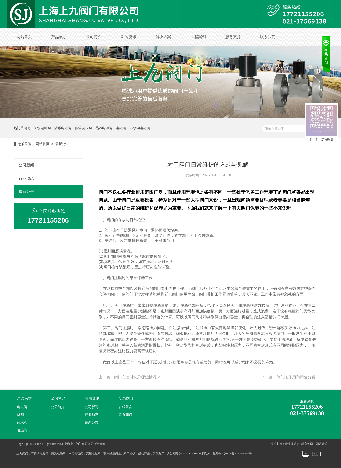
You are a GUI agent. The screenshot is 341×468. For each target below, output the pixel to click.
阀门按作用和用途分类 (296, 377)
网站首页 (24, 37)
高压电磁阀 (93, 453)
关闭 (334, 101)
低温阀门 (24, 430)
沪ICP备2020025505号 (238, 453)
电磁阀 (121, 128)
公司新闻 (26, 165)
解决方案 (163, 37)
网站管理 (321, 444)
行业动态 (26, 178)
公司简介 (94, 37)
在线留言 (125, 407)
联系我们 (268, 37)
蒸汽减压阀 (110, 453)
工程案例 (198, 37)
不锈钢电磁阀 (140, 128)
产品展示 (59, 37)
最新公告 (62, 144)
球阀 (20, 415)
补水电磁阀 (42, 128)
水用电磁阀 (76, 453)
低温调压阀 (83, 128)
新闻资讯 (128, 37)
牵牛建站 (291, 444)
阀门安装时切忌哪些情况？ (137, 377)
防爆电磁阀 (62, 128)
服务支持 (233, 37)
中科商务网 (305, 444)
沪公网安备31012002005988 (184, 453)
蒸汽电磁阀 (103, 128)
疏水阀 (22, 422)
